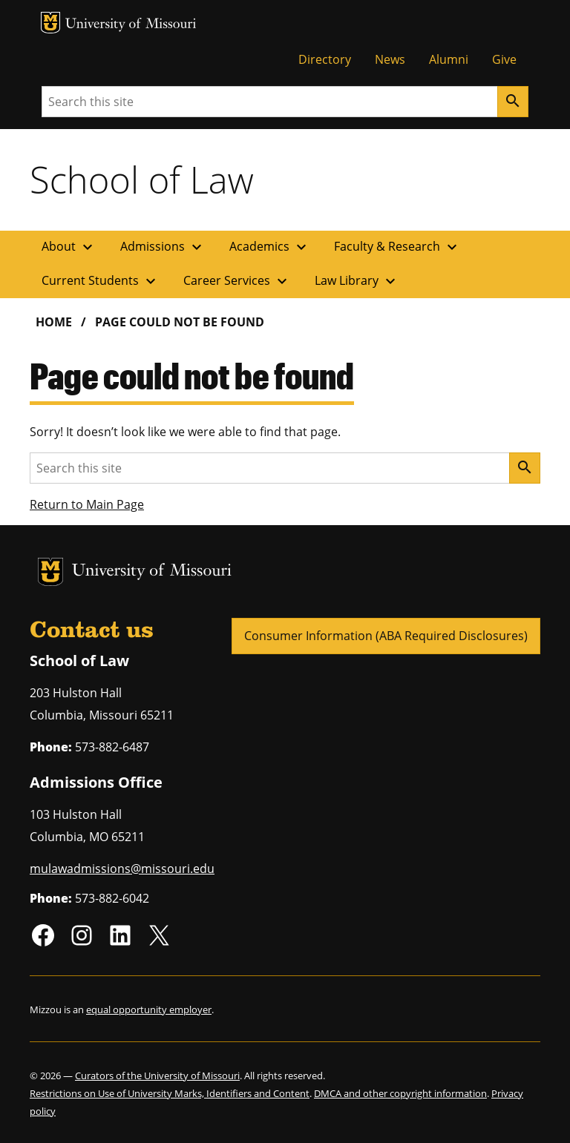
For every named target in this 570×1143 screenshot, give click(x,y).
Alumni (448, 59)
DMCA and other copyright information (400, 1093)
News (390, 59)
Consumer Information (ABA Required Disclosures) (386, 636)
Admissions (163, 247)
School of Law (142, 179)
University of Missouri (131, 25)
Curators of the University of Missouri (157, 1075)
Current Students (101, 281)
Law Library (357, 281)
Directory (324, 59)
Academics (269, 247)
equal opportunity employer (149, 1009)
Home (54, 322)
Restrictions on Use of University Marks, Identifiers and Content (169, 1093)
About (69, 247)
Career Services (237, 281)
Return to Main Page (87, 504)
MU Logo (50, 22)
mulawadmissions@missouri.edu (122, 868)
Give (504, 59)
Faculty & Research (397, 247)
